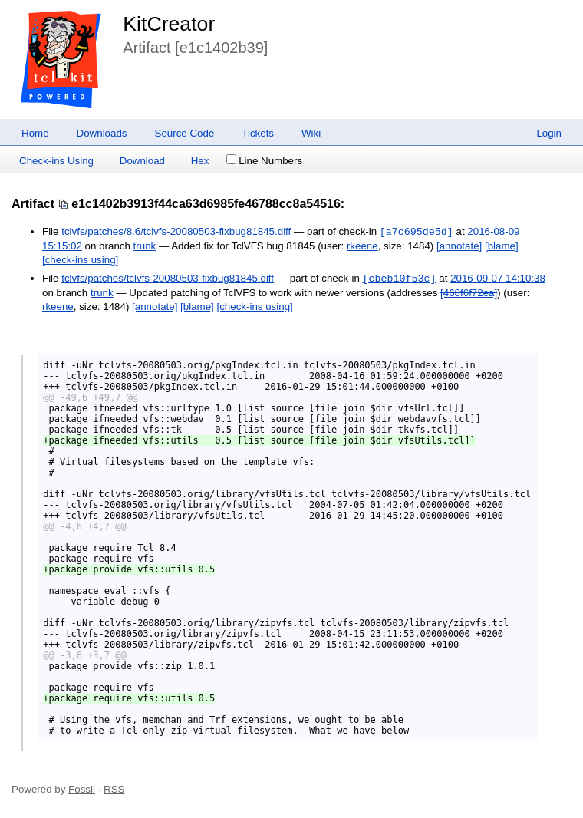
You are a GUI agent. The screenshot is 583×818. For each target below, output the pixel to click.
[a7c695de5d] (416, 232)
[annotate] (459, 246)
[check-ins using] (80, 260)
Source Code (185, 133)
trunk (144, 246)
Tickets (258, 133)
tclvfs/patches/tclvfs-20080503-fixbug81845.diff (167, 279)
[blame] (502, 246)
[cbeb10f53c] (399, 278)
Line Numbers (264, 161)
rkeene (362, 246)
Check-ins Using (56, 161)
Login (549, 133)
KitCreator (169, 23)
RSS (114, 789)
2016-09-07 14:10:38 (497, 279)
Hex (200, 161)
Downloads (102, 133)
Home (35, 133)
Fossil (81, 789)
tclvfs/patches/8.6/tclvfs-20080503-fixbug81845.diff (176, 232)
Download (142, 161)
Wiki (311, 133)
